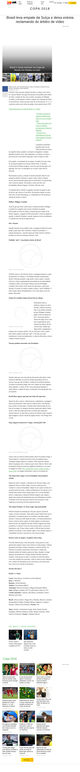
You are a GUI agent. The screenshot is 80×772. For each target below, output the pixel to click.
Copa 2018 (40, 8)
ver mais (27, 760)
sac (55, 2)
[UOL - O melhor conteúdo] (12, 2)
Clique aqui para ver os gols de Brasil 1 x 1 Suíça (24, 109)
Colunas (51, 2)
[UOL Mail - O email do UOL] (59, 3)
